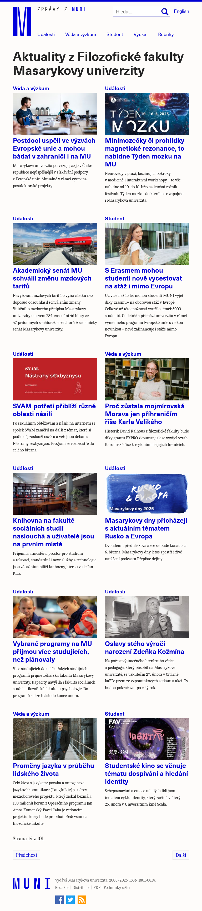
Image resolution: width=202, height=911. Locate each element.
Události (46, 34)
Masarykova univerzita (88, 880)
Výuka (140, 34)
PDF (96, 887)
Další (180, 855)
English (181, 11)
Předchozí (26, 855)
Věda (80, 34)
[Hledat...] (141, 12)
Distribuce (81, 887)
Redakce (62, 887)
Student (115, 34)
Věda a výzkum (31, 87)
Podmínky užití (117, 887)
